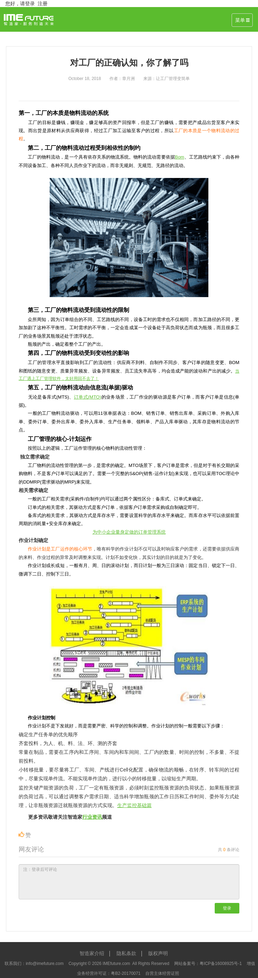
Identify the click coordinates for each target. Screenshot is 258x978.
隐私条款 (126, 953)
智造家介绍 (92, 953)
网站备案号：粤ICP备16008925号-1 (208, 963)
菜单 (242, 20)
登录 (227, 908)
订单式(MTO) (87, 397)
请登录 (27, 3)
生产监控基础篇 (134, 805)
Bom (179, 157)
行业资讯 (92, 817)
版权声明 (158, 953)
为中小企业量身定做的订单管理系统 (129, 532)
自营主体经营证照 (162, 973)
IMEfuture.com (116, 963)
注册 (43, 3)
